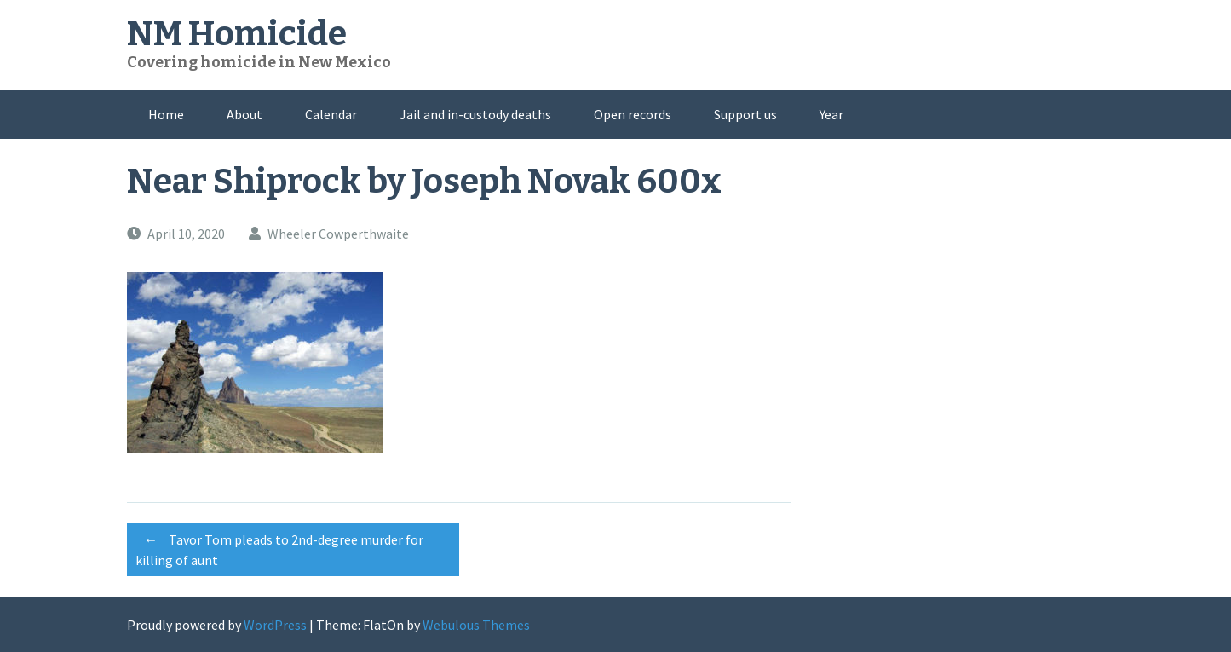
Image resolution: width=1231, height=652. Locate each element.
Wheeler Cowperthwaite (338, 233)
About (244, 114)
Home (166, 114)
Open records (632, 114)
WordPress (275, 624)
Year (831, 114)
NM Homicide (237, 34)
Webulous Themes (476, 624)
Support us (745, 114)
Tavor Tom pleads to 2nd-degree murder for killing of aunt (279, 547)
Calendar (331, 114)
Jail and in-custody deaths (475, 114)
